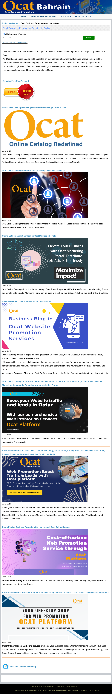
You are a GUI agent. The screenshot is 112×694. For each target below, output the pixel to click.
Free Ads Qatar (83, 16)
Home (23, 16)
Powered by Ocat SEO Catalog (89, 690)
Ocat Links (65, 16)
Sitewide (23, 34)
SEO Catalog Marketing (43, 16)
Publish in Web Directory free (15, 43)
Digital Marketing (10, 23)
